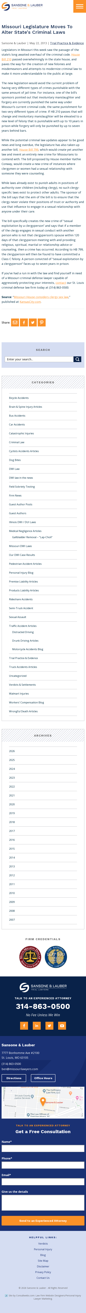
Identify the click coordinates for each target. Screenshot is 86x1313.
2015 (12, 848)
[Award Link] (30, 957)
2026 (12, 751)
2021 (12, 795)
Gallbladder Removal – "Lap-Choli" (32, 537)
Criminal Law (16, 442)
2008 (12, 911)
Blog (43, 1255)
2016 (12, 840)
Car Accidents (17, 424)
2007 (12, 919)
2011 (12, 884)
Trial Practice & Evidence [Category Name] (67, 43)
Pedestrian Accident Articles (25, 564)
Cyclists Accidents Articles (24, 451)
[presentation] (79, 6)
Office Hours (43, 1078)
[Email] (15, 322)
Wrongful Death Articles (23, 711)
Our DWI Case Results (22, 555)
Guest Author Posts (20, 504)
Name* (7, 1142)
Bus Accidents (17, 415)
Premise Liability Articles (23, 581)
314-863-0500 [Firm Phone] (43, 1006)
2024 (12, 769)
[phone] (43, 1165)
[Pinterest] (42, 322)
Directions (13, 1078)
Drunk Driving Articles (25, 640)
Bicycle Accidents (19, 398)
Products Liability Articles (24, 590)
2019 (12, 813)
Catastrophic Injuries (21, 433)
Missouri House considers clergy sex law (41, 297)
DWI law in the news (21, 478)
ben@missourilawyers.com (20, 1069)
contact (61, 283)
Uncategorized (17, 676)
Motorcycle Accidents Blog (27, 649)
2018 (12, 822)
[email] (43, 1181)
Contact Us (43, 1278)
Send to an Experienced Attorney (43, 1220)
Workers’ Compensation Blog (26, 702)
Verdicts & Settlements (22, 684)
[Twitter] (33, 322)
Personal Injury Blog (21, 572)
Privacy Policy (43, 1272)
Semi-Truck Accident (21, 608)
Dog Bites (15, 460)
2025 (12, 760)
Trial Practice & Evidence (23, 658)
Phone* (7, 1158)
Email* (6, 1175)
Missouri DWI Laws (20, 546)
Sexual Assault (17, 617)
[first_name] (43, 1148)
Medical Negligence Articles (25, 531)
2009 (12, 902)
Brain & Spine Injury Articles (25, 407)
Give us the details (15, 1192)
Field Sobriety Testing (22, 486)
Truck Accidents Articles (23, 667)
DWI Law (14, 469)
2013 (12, 866)
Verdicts (43, 1243)
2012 (12, 875)
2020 (12, 804)
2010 (12, 893)
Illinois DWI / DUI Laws (22, 522)
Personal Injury (43, 1249)
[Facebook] (24, 322)
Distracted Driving (23, 632)
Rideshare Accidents (21, 599)
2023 (12, 777)
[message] (43, 1203)
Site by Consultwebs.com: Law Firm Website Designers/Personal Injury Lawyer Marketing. (43, 1297)
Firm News (15, 495)
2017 (12, 831)
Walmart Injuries (19, 693)
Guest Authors (17, 513)
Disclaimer (43, 1266)
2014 (12, 857)
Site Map (43, 1260)
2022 (12, 786)
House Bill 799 (28, 149)
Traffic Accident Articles (23, 626)
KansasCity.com (30, 302)
